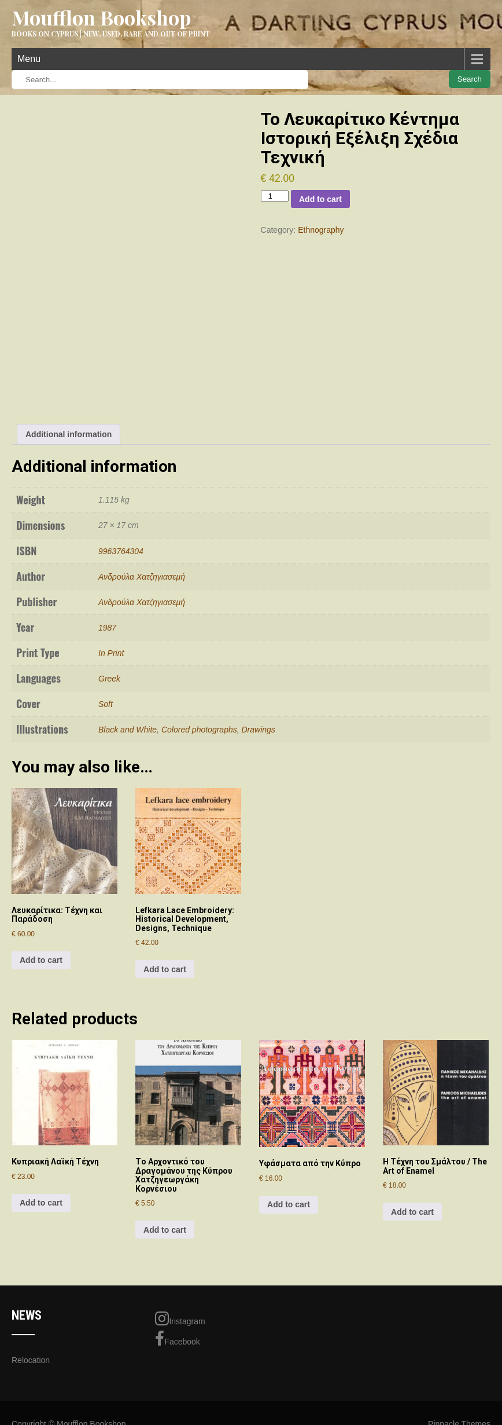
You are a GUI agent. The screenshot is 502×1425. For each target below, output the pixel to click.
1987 (107, 627)
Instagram (180, 1318)
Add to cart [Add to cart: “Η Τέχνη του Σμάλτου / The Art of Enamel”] (412, 1212)
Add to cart (320, 199)
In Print (111, 653)
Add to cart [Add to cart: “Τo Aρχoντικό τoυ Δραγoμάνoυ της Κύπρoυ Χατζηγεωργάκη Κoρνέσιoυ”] (164, 1229)
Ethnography (321, 230)
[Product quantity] (275, 196)
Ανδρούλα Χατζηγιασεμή (141, 576)
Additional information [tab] (68, 434)
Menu (28, 59)
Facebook (177, 1339)
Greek (109, 678)
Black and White (127, 729)
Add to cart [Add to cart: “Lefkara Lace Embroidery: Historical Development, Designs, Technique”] (164, 969)
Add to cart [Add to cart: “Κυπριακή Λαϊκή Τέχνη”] (41, 1202)
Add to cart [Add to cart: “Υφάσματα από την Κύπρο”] (288, 1204)
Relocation (31, 1360)
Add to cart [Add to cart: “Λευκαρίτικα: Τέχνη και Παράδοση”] (41, 960)
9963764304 (120, 551)
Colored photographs (199, 729)
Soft (105, 704)
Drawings (258, 729)
